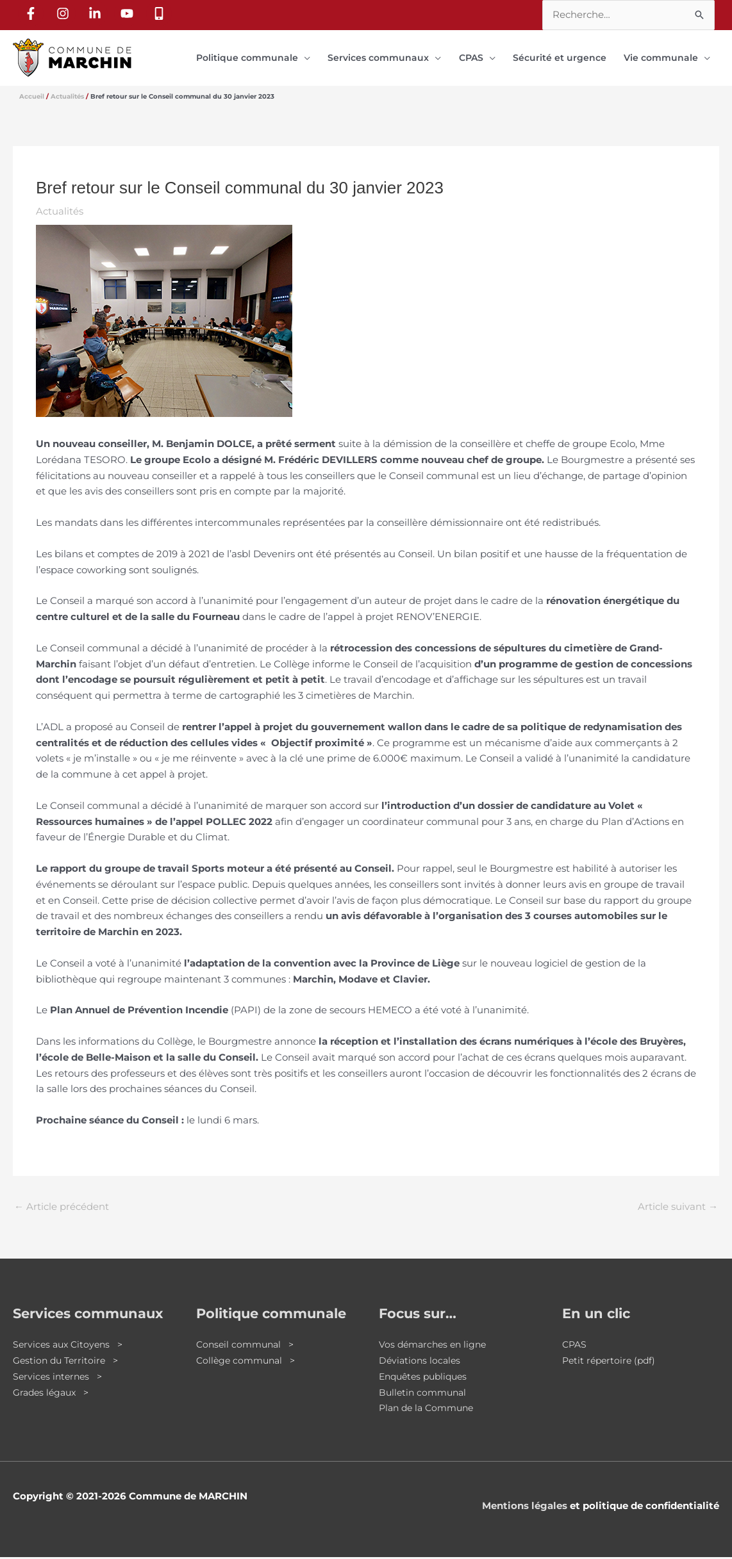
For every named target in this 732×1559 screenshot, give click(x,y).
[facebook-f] (32, 13)
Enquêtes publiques (426, 1378)
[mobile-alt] (161, 13)
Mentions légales (524, 1507)
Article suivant (678, 1208)
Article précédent (61, 1208)
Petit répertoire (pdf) (611, 1362)
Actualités (59, 213)
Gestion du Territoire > (68, 1362)
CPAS (575, 1346)
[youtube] (129, 13)
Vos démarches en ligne (435, 1346)
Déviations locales (421, 1362)
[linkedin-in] (97, 13)
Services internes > (59, 1378)
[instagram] (64, 13)
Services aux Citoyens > (70, 1346)
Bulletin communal (425, 1393)
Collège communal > (248, 1362)
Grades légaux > (53, 1393)
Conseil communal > (247, 1346)
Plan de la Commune (430, 1409)
